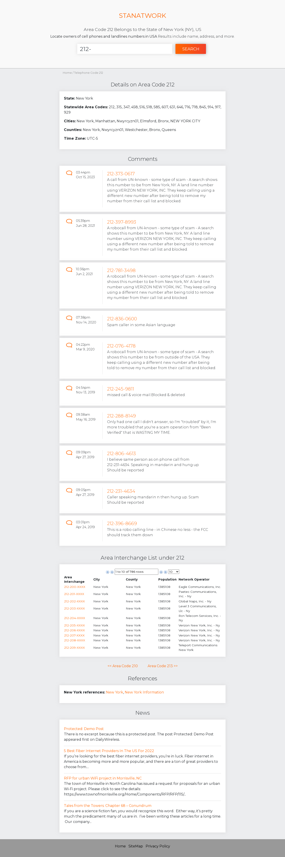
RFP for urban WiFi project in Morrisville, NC (103, 778)
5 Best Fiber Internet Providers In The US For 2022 (109, 751)
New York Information (144, 692)
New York (114, 692)
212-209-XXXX (74, 647)
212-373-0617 (121, 173)
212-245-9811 (120, 389)
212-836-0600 (122, 318)
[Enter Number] (124, 49)
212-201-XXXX (74, 594)
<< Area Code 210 (123, 666)
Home (67, 72)
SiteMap (135, 846)
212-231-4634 (121, 491)
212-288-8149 (121, 416)
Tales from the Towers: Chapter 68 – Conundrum (107, 806)
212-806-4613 (121, 453)
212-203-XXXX (74, 608)
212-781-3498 (121, 270)
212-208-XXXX (74, 640)
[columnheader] (78, 579)
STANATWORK (142, 15)
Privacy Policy (158, 846)
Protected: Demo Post (84, 729)
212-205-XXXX (74, 625)
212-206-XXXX (74, 630)
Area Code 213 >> (163, 666)
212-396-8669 (122, 523)
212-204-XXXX (74, 618)
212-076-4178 (121, 346)
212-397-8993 (121, 222)
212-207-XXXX (74, 635)
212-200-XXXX (74, 587)
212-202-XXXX (74, 601)
